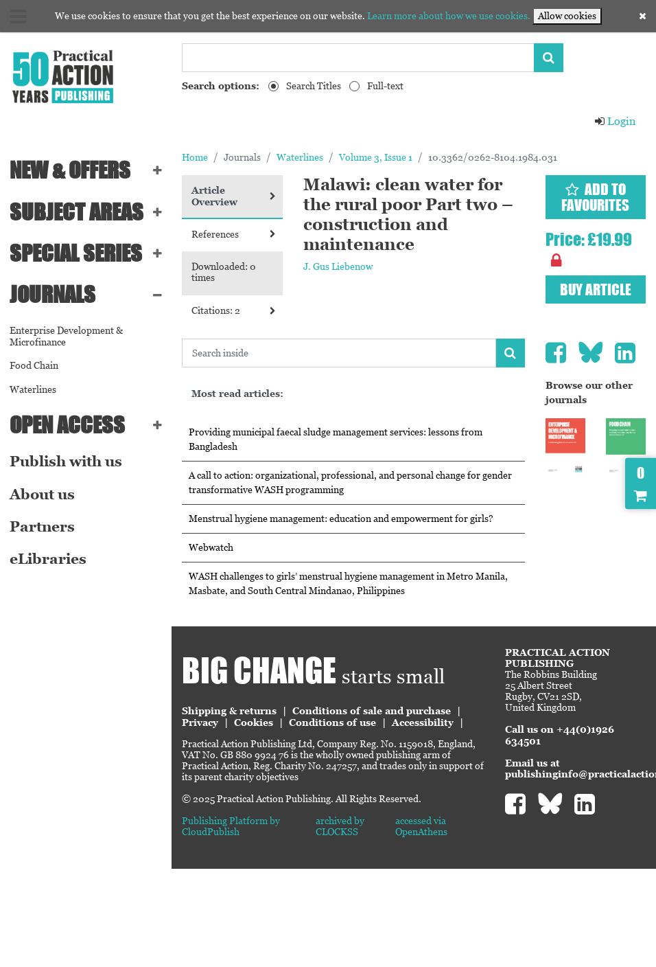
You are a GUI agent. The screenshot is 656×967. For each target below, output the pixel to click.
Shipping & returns (229, 710)
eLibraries (48, 559)
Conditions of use (332, 722)
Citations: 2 (233, 310)
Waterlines (33, 389)
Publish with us (66, 461)
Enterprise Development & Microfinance (66, 336)
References (233, 234)
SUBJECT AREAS (76, 211)
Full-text (385, 86)
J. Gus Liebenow (338, 266)
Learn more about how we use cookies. (448, 15)
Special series (76, 253)
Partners (42, 527)
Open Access (67, 424)
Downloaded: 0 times (223, 272)
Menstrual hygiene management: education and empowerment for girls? (341, 518)
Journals (52, 294)
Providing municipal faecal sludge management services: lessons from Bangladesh (335, 439)
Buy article (595, 289)
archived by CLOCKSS (340, 826)
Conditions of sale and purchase (371, 710)
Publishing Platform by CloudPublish (231, 826)
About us (42, 494)
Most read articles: (237, 393)
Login (614, 121)
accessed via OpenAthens (421, 826)
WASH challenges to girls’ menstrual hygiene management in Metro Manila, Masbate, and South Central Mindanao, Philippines (348, 583)
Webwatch (211, 547)
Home (195, 157)
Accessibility (423, 722)
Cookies (253, 722)
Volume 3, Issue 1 (375, 157)
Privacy (200, 722)
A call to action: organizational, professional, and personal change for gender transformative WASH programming (350, 482)
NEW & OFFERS (70, 170)
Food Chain (34, 365)
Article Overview (233, 196)
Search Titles (313, 86)
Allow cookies (567, 15)
